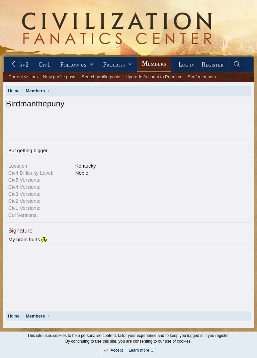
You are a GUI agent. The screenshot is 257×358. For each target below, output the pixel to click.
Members (154, 63)
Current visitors (22, 76)
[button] (76, 65)
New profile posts (60, 76)
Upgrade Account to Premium (153, 76)
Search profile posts (101, 76)
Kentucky (85, 166)
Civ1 (44, 64)
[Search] (237, 65)
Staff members (202, 76)
